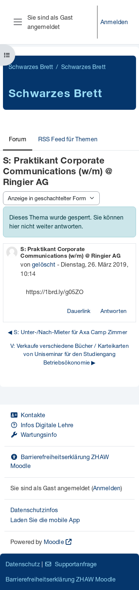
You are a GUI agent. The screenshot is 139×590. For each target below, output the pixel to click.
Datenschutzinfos (34, 509)
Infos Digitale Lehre (41, 424)
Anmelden (114, 21)
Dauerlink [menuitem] (78, 310)
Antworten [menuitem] (113, 310)
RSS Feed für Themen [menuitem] (67, 138)
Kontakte (27, 414)
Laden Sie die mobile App (45, 519)
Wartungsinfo (33, 434)
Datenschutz (23, 563)
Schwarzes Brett (31, 66)
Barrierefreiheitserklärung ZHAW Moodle (61, 579)
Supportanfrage (70, 563)
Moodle (54, 541)
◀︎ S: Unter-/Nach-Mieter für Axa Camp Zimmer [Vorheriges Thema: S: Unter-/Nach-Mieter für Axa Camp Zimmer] (67, 332)
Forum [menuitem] (17, 138)
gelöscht (43, 264)
